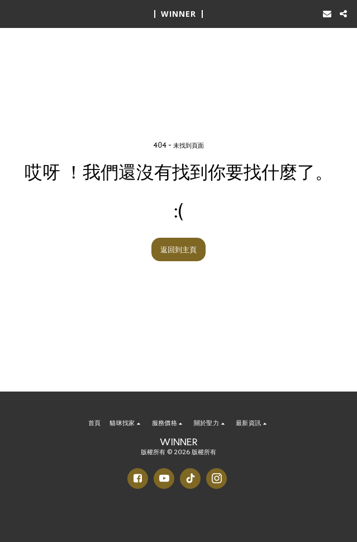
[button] (12, 13)
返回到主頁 (178, 249)
